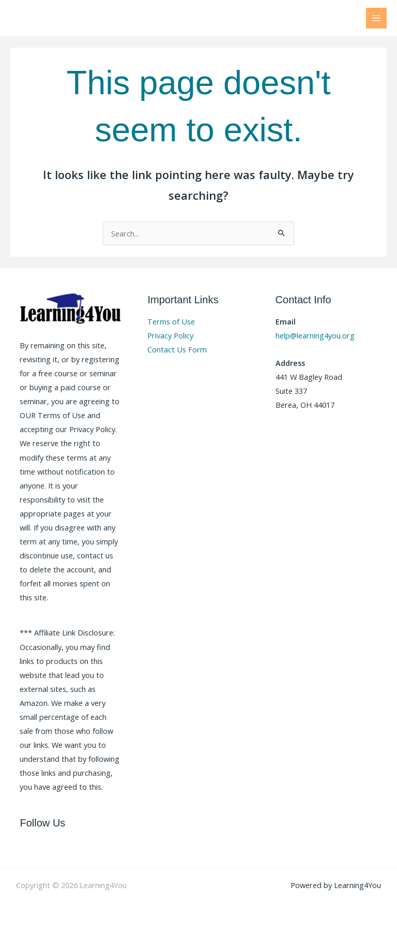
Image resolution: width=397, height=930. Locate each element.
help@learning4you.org (315, 335)
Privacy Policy (170, 335)
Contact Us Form (177, 349)
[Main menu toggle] (376, 18)
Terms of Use (171, 321)
